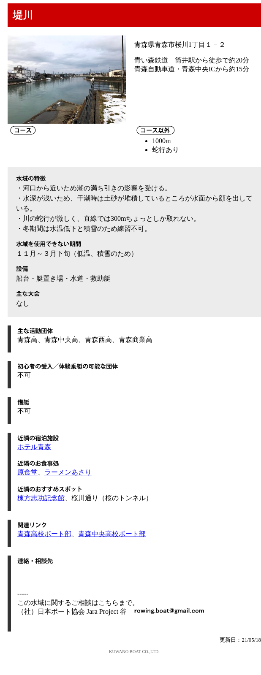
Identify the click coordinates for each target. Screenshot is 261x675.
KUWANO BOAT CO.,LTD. (134, 651)
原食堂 (27, 472)
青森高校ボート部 (44, 533)
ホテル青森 (34, 446)
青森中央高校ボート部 (112, 533)
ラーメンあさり (68, 472)
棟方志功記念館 (41, 498)
